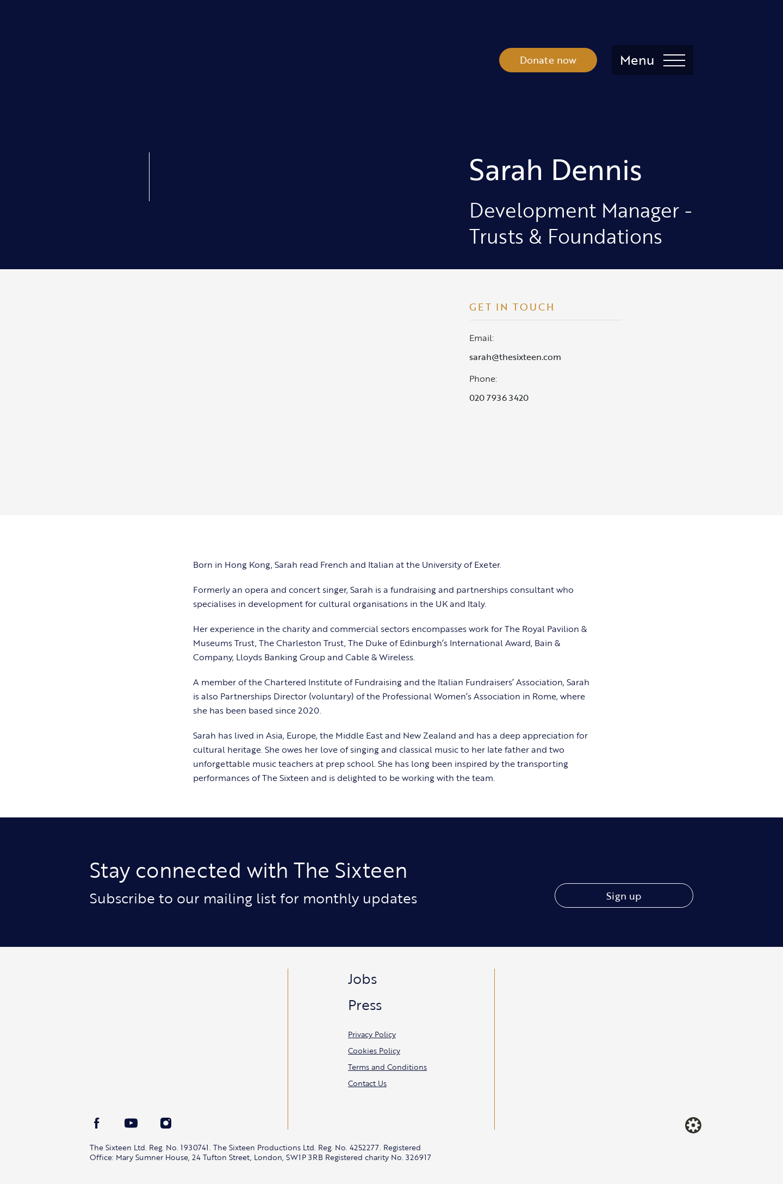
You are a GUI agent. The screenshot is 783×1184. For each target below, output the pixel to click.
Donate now (548, 60)
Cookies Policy (374, 1050)
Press (365, 1004)
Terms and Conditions (387, 1067)
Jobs (362, 978)
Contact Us (367, 1083)
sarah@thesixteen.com (515, 356)
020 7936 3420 (499, 397)
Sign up (623, 896)
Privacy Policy (372, 1034)
